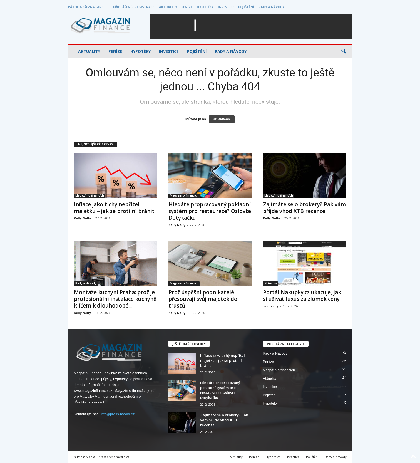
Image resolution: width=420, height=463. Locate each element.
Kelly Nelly (82, 218)
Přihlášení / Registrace (133, 7)
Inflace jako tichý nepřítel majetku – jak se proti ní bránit (114, 208)
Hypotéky (205, 7)
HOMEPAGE (221, 119)
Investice (226, 7)
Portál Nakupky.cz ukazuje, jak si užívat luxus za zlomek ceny (302, 296)
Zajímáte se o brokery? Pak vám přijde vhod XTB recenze (304, 208)
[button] (343, 51)
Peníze (186, 7)
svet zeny (270, 306)
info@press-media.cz (118, 414)
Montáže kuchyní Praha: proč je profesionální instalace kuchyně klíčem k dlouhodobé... (115, 299)
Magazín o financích (89, 195)
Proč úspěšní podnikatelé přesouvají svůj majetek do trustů (202, 299)
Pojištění (246, 7)
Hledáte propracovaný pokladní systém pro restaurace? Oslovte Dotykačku (209, 211)
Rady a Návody (271, 7)
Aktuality (168, 7)
